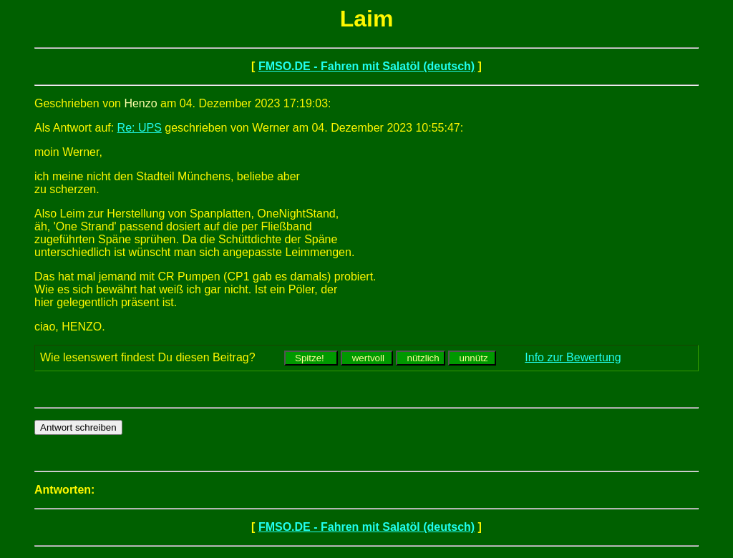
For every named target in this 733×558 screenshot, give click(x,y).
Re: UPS (139, 128)
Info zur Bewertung (573, 357)
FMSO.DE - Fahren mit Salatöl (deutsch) (366, 66)
